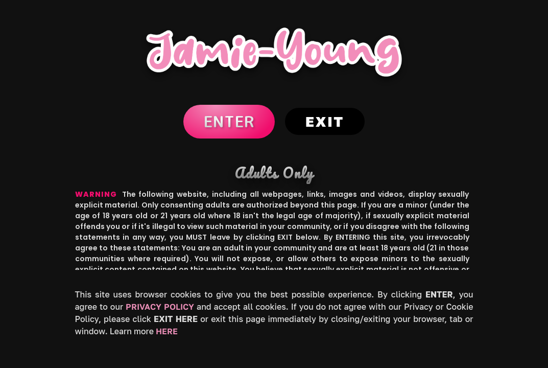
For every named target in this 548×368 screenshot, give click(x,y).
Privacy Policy (160, 307)
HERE (167, 331)
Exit (324, 121)
